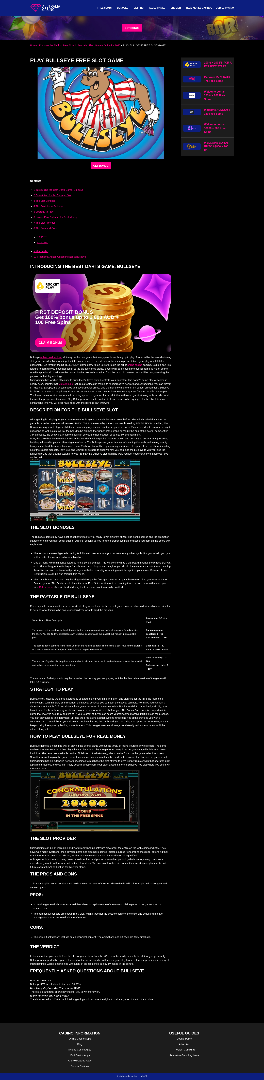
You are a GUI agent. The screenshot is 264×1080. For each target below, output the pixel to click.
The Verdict (41, 251)
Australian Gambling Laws (184, 1055)
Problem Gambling (184, 1049)
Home (33, 45)
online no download (51, 357)
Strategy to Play (43, 211)
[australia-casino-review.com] (45, 8)
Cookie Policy (184, 1038)
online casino (134, 364)
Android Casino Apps (80, 1060)
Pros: (42, 237)
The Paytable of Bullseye (48, 206)
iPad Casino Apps (80, 1055)
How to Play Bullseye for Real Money (55, 217)
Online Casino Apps (80, 1038)
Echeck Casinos (80, 1066)
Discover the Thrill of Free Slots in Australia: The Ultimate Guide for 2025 (80, 45)
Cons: (42, 242)
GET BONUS (131, 27)
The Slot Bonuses (45, 200)
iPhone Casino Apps (79, 1049)
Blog (79, 1044)
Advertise (184, 1044)
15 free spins (46, 587)
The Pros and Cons (45, 228)
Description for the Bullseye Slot (52, 195)
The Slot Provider (44, 222)
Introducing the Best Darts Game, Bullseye (58, 189)
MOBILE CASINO (225, 8)
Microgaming (65, 383)
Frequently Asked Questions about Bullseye (60, 256)
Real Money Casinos (199, 8)
